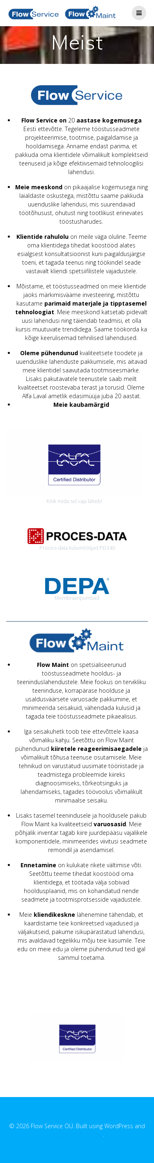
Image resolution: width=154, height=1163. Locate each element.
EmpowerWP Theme (76, 1134)
